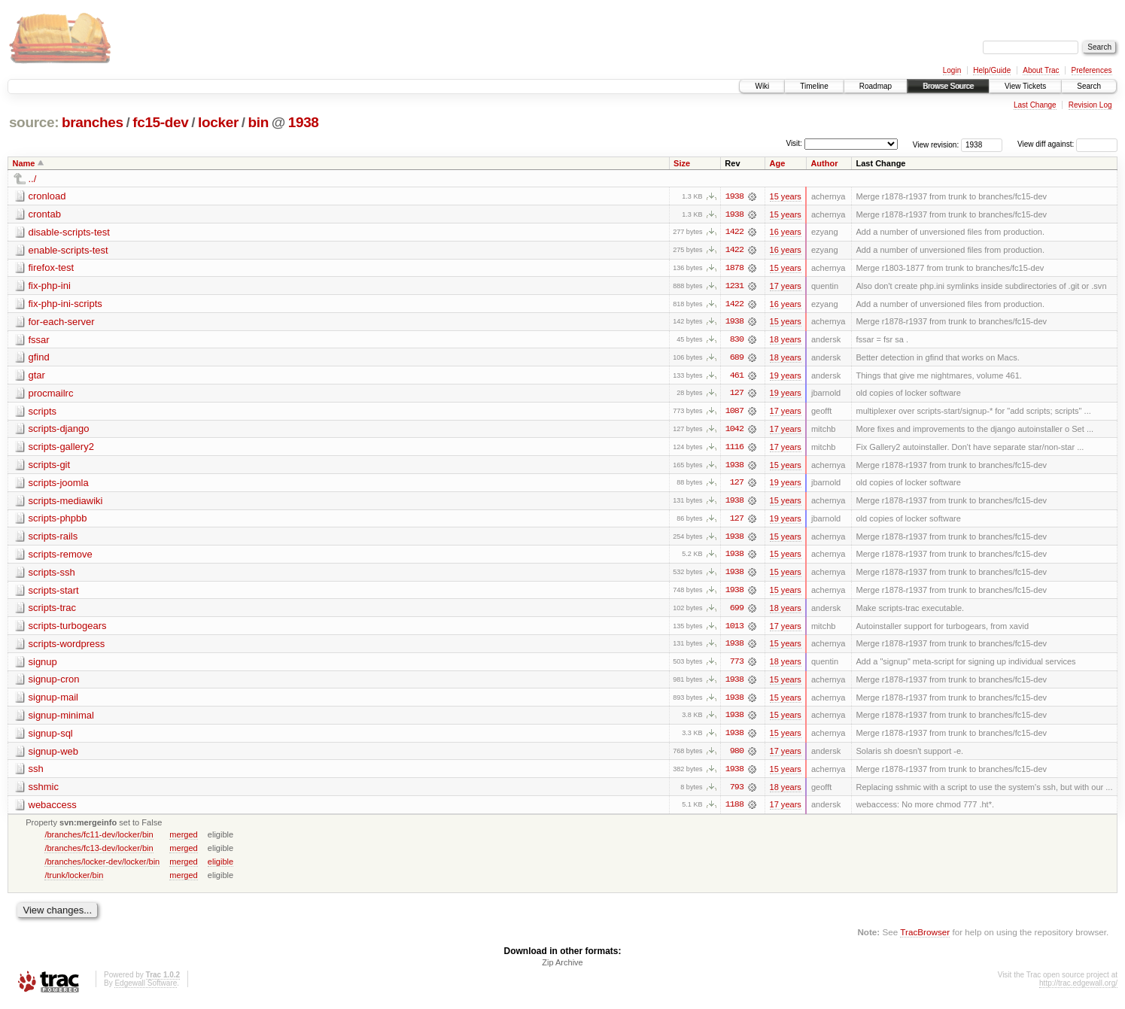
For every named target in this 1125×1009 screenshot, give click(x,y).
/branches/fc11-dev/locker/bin (98, 839)
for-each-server (62, 322)
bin (258, 122)
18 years (785, 340)
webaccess (53, 810)
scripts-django (59, 430)
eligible (220, 866)
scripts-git (50, 467)
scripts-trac (53, 611)
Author (824, 163)
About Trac (1041, 70)
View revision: (936, 144)
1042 (734, 431)
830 (736, 341)
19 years (785, 376)
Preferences (1092, 70)
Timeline (814, 86)
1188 (734, 810)
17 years (785, 286)
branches (92, 122)
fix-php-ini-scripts (65, 304)
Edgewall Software (145, 989)
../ (33, 178)
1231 (734, 287)
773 (736, 666)
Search (1089, 86)
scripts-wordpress (67, 647)
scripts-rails (53, 539)
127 (736, 395)
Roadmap (875, 86)
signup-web (54, 755)
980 (736, 756)
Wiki (762, 86)
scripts (43, 412)
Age (778, 163)
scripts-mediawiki (66, 503)
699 (736, 612)
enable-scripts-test (68, 250)
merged (183, 839)
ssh (36, 774)
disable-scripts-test (69, 232)
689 (736, 359)
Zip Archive (562, 968)
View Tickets (1025, 86)
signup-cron (54, 683)
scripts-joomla (59, 485)
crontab (45, 214)
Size (681, 163)
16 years (785, 232)
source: (34, 122)
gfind (39, 358)
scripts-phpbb (58, 521)
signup (43, 665)
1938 (303, 122)
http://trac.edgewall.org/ (1078, 989)
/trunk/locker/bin (73, 880)
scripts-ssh (52, 575)
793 (736, 792)
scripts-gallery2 (61, 448)
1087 (734, 413)
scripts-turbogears (68, 629)
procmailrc (51, 394)
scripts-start (54, 593)
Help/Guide (992, 70)
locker (218, 122)
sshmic (44, 792)
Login (952, 70)
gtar (37, 376)
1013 (734, 630)
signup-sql (51, 737)
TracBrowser (925, 938)
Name (24, 163)
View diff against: (1067, 144)
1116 (734, 449)
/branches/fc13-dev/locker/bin (98, 853)
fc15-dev (160, 122)
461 (736, 377)
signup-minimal (61, 719)
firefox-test (51, 268)
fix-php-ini (50, 286)
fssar (39, 340)
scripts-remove (61, 557)
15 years (785, 196)
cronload (47, 196)
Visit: (794, 143)
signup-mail (53, 701)
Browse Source (948, 86)
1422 (734, 232)
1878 (734, 269)
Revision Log (1090, 105)
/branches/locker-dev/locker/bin (102, 866)
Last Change (1035, 105)
